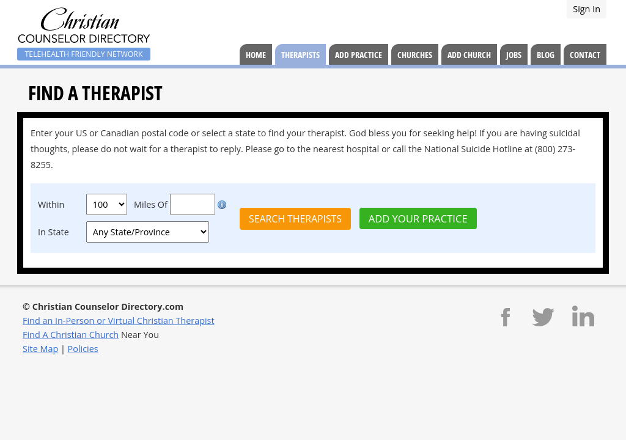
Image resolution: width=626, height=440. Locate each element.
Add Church (469, 55)
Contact (585, 55)
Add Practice (358, 55)
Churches (414, 55)
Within (51, 204)
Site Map (40, 348)
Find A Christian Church (71, 334)
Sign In (586, 9)
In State (53, 232)
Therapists (300, 55)
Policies (83, 348)
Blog (545, 55)
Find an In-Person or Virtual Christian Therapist (119, 320)
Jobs (513, 55)
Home (256, 55)
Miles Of (151, 204)
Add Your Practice (418, 218)
